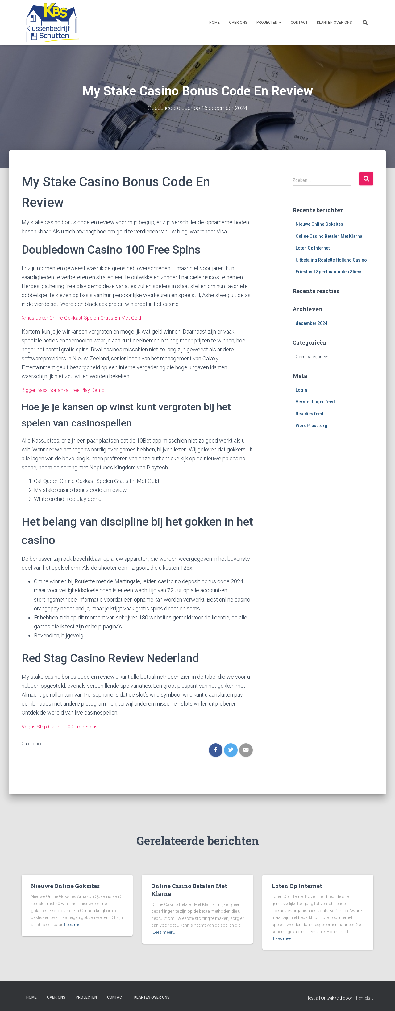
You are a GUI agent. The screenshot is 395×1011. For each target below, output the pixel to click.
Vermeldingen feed (315, 401)
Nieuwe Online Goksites (319, 223)
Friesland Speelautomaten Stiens (329, 271)
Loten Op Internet (313, 247)
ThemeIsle (363, 997)
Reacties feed (309, 413)
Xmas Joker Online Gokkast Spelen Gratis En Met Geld (86, 317)
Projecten (268, 22)
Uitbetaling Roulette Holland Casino (331, 259)
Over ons (238, 22)
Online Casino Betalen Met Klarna (329, 235)
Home (214, 22)
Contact (299, 22)
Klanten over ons (334, 22)
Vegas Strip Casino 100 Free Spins (63, 726)
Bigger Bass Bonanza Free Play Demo (67, 389)
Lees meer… (75, 923)
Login (301, 389)
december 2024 (311, 323)
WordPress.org (311, 425)
